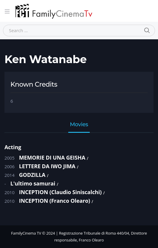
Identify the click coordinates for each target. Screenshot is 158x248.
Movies (79, 125)
